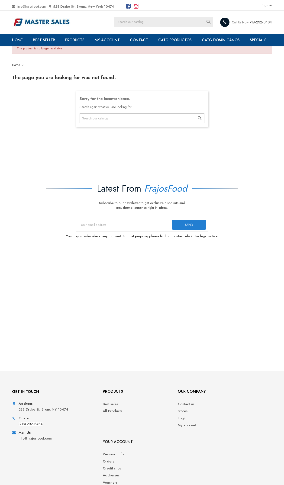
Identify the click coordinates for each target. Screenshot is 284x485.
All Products (89, 426)
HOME (18, 40)
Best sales (87, 419)
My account (154, 440)
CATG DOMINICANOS (222, 40)
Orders (217, 426)
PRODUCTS (76, 40)
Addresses (220, 440)
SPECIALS (26, 52)
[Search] (169, 22)
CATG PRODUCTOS (176, 40)
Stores (150, 426)
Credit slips (221, 433)
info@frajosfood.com (33, 6)
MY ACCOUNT (108, 40)
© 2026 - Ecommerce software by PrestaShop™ (48, 475)
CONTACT (140, 40)
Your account (227, 406)
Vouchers (219, 447)
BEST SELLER (45, 40)
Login (149, 433)
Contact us (153, 419)
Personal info (222, 419)
